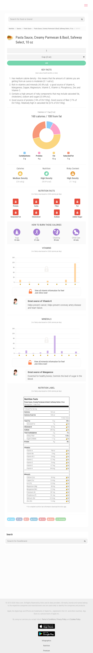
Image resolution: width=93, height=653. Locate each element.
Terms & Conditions (49, 619)
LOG (46, 63)
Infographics (46, 641)
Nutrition (46, 646)
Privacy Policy (61, 619)
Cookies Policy (75, 619)
